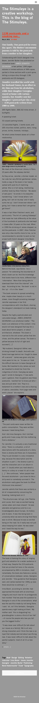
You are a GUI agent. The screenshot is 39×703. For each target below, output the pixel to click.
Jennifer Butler (16, 663)
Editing (21, 658)
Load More (19, 673)
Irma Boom (15, 660)
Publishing (28, 663)
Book (8, 658)
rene (15, 39)
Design (14, 658)
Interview (5, 660)
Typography (28, 666)
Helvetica (28, 658)
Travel (20, 666)
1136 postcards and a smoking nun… (15, 35)
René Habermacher (9, 666)
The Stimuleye (14, 9)
